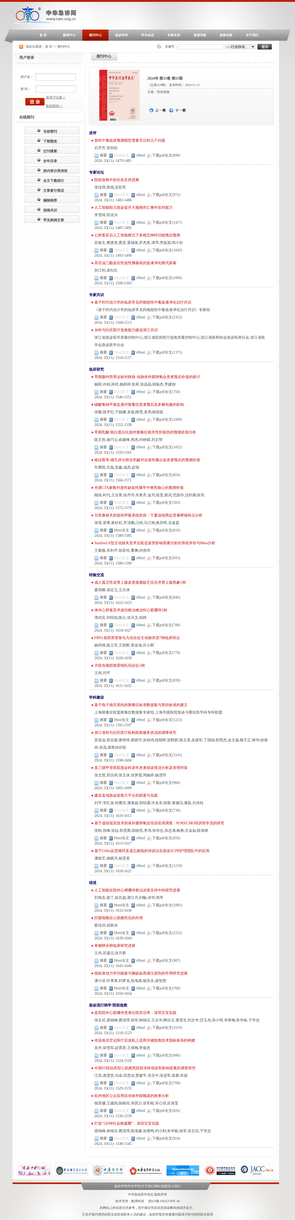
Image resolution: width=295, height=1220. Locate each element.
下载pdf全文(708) (164, 1083)
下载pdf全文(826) (164, 1111)
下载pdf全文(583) (164, 503)
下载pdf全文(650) (164, 838)
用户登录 (26, 58)
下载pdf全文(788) (164, 625)
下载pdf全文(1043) (165, 250)
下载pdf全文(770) (164, 653)
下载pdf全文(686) (164, 1055)
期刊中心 (95, 35)
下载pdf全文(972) (164, 195)
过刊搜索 (50, 151)
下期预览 (50, 141)
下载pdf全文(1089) (165, 419)
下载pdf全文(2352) (165, 317)
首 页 (43, 35)
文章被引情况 (53, 191)
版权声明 (120, 1186)
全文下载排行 (53, 181)
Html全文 (119, 530)
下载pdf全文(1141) (165, 755)
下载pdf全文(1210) (165, 866)
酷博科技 (137, 1201)
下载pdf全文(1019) (165, 1028)
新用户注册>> (56, 97)
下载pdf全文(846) (164, 597)
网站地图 (161, 1186)
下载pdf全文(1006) (165, 278)
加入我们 (174, 1186)
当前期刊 (50, 131)
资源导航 (199, 35)
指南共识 (50, 210)
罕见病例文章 (53, 220)
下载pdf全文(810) (164, 530)
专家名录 (173, 35)
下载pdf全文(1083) (165, 905)
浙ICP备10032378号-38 (164, 1201)
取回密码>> (54, 106)
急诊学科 (121, 35)
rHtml (138, 155)
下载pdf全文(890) (164, 155)
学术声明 (134, 1186)
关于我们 (252, 35)
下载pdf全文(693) (164, 558)
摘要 (101, 155)
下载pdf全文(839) (164, 680)
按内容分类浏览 (55, 171)
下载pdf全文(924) (164, 1138)
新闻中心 (69, 35)
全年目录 (50, 161)
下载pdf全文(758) (164, 392)
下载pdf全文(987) (164, 961)
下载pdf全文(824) (164, 475)
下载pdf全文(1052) (165, 447)
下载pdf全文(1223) (165, 720)
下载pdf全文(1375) (165, 352)
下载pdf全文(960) (164, 783)
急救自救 (226, 35)
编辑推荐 (50, 200)
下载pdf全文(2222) (165, 933)
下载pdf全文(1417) (165, 222)
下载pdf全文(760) (164, 988)
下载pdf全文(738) (164, 810)
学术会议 (147, 35)
